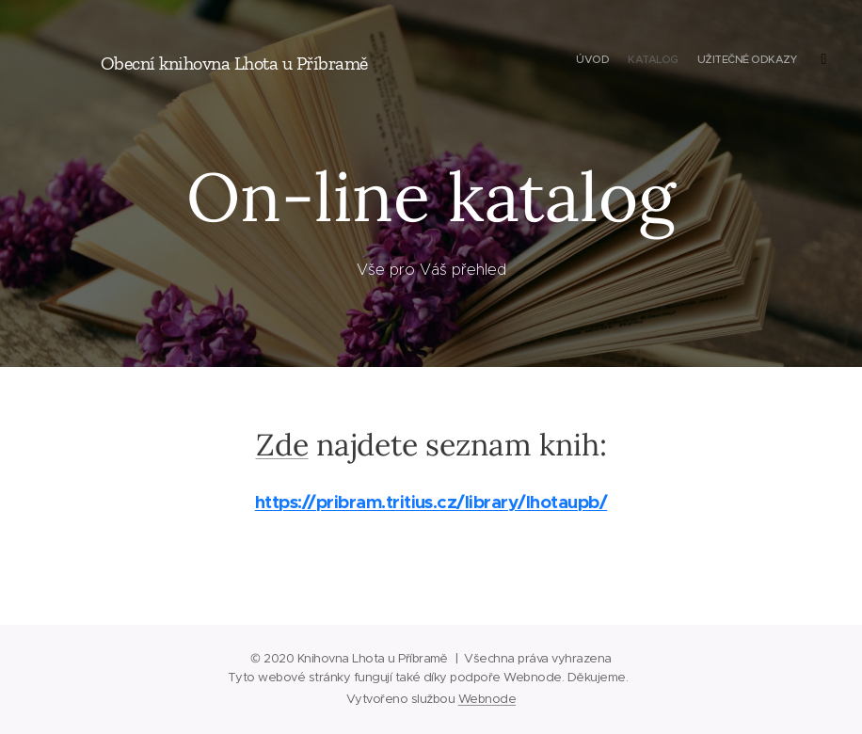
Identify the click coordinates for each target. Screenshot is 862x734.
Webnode (487, 699)
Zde (282, 444)
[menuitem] (756, 61)
